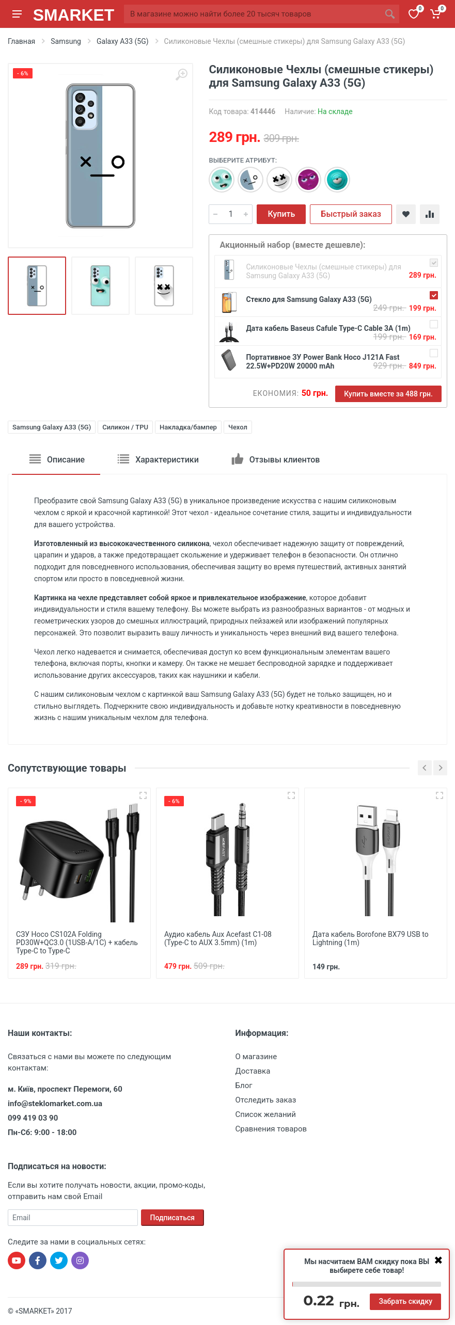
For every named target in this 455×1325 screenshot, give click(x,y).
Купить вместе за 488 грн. (388, 394)
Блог (244, 1085)
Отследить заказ (266, 1100)
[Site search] (252, 14)
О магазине (256, 1056)
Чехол (237, 427)
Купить (281, 214)
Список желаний (266, 1114)
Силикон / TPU (125, 427)
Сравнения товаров (271, 1129)
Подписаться (172, 1218)
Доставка (253, 1071)
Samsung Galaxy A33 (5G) (51, 427)
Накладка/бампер (188, 427)
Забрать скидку (405, 1301)
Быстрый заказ (351, 214)
